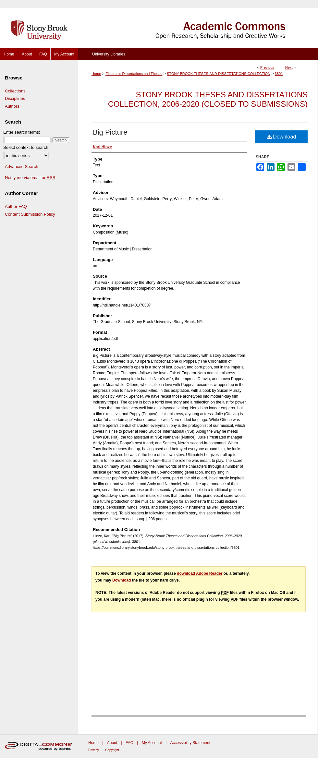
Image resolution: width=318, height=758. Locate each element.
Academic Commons (198, 24)
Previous (267, 67)
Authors (12, 106)
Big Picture (110, 132)
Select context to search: (26, 147)
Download (281, 136)
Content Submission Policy (30, 214)
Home (96, 74)
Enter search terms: (21, 132)
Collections (15, 91)
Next (289, 67)
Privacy (93, 750)
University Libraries (108, 54)
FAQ (129, 742)
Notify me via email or (30, 177)
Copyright (112, 750)
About (112, 742)
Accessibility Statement (190, 742)
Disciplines (15, 98)
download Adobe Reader (199, 573)
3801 (279, 74)
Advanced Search (21, 166)
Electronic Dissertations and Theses (133, 74)
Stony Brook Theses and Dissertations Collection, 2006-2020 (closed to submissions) (208, 99)
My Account (152, 742)
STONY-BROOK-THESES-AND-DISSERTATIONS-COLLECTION (218, 74)
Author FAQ (16, 206)
